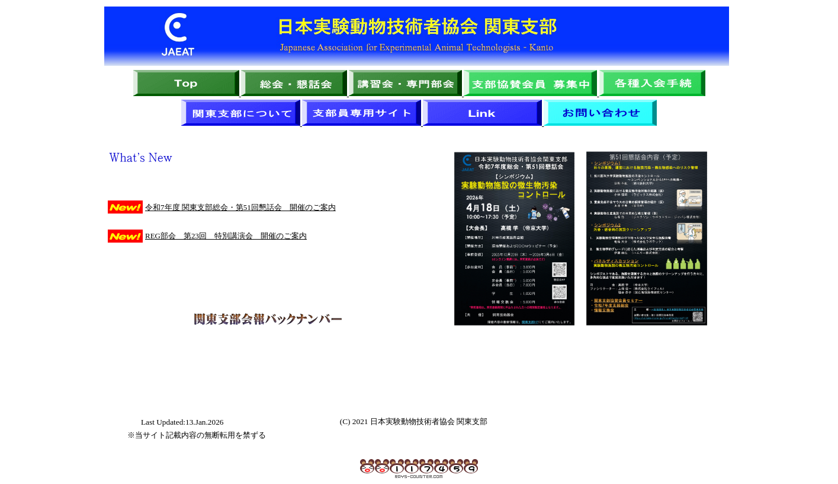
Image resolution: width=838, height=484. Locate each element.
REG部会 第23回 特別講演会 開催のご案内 (226, 235)
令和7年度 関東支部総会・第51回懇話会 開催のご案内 (240, 207)
